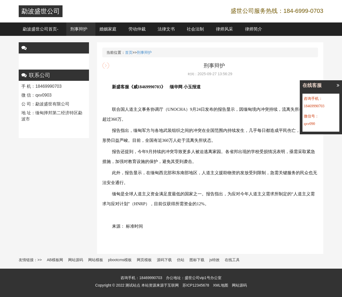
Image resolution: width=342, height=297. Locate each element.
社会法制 (195, 29)
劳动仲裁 (137, 29)
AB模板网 (55, 260)
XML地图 (220, 285)
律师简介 (253, 29)
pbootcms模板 (120, 260)
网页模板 (144, 260)
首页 (129, 52)
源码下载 (164, 260)
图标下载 (196, 260)
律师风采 (224, 29)
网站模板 (95, 260)
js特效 (214, 260)
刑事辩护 (78, 29)
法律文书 (166, 29)
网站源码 (75, 260)
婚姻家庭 (107, 29)
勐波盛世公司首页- (40, 29)
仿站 (180, 260)
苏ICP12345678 (195, 285)
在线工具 (232, 260)
